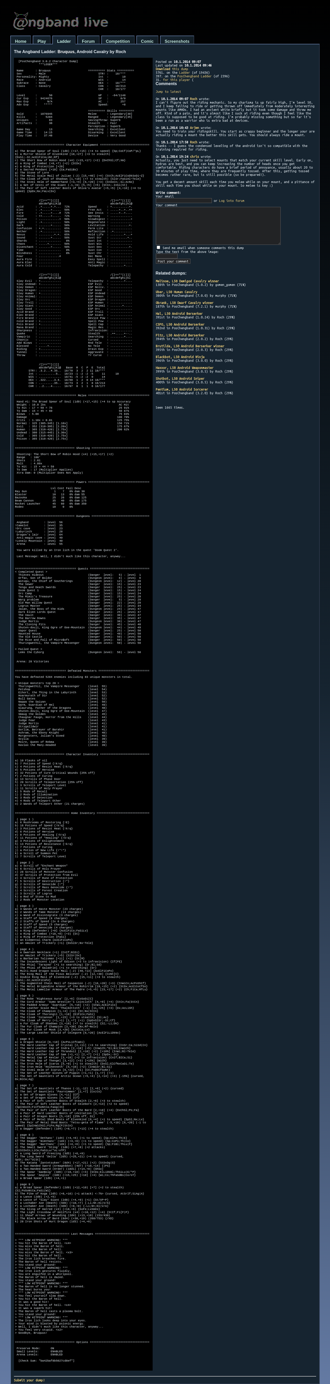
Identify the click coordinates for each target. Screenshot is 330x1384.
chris (194, 156)
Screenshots (177, 41)
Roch (193, 99)
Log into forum (231, 200)
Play (41, 41)
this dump (172, 69)
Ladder (64, 41)
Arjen (194, 127)
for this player (176, 79)
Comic (147, 41)
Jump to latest (168, 91)
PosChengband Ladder (194, 76)
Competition (118, 41)
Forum (88, 41)
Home (20, 41)
